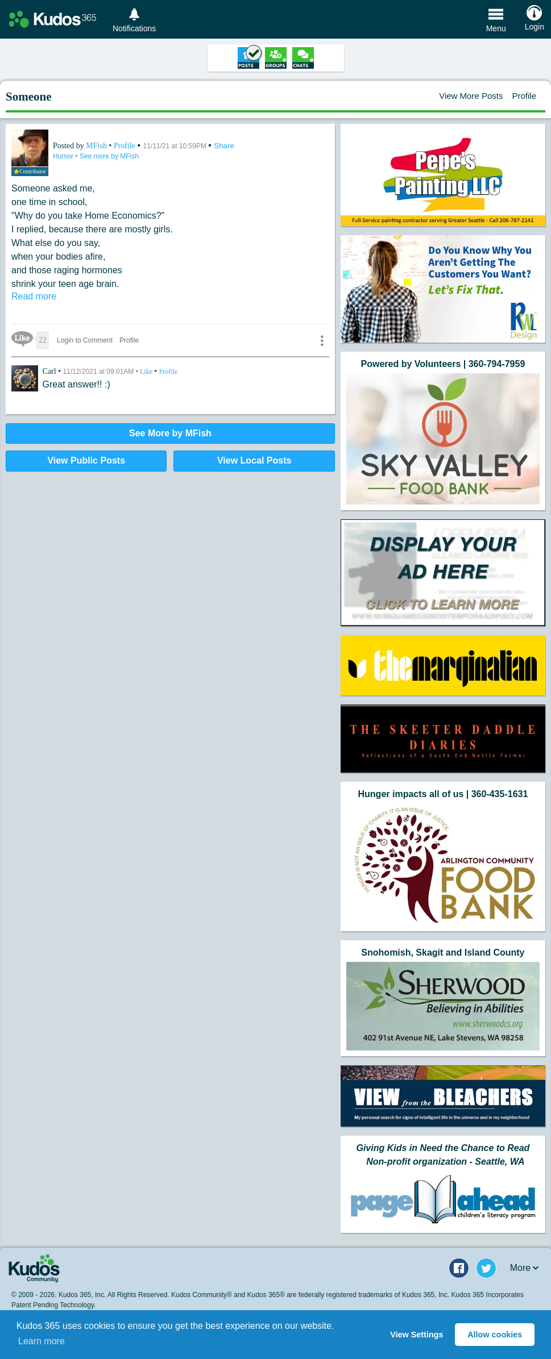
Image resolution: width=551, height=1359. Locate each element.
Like (147, 372)
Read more (33, 296)
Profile (524, 96)
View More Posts (471, 96)
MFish (97, 145)
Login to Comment (85, 340)
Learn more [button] (41, 1341)
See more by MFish (109, 156)
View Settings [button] (416, 1334)
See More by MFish (170, 433)
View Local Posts (254, 460)
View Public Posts (86, 460)
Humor (64, 156)
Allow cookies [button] (494, 1334)
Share (224, 145)
